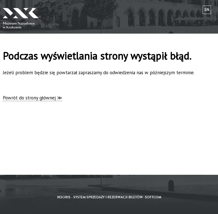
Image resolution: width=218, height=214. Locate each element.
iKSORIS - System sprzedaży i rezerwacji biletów (100, 197)
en (207, 9)
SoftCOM (153, 197)
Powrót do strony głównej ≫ (32, 98)
